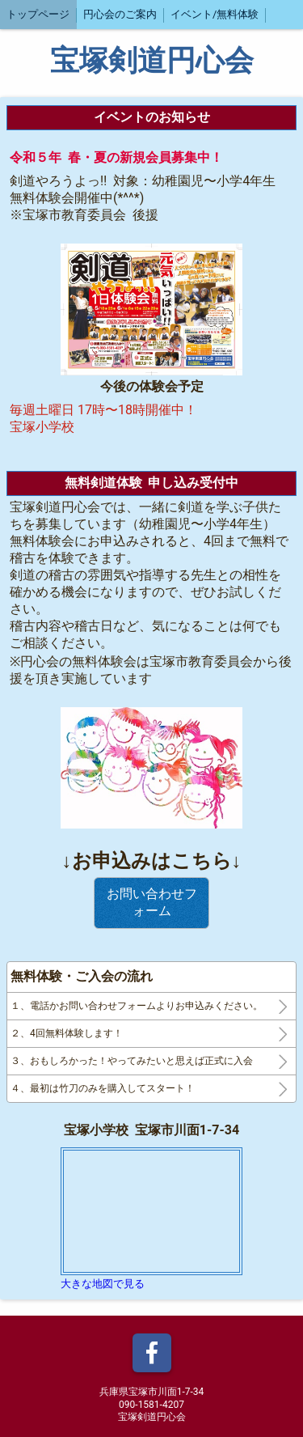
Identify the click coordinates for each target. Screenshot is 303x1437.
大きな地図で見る (103, 1284)
